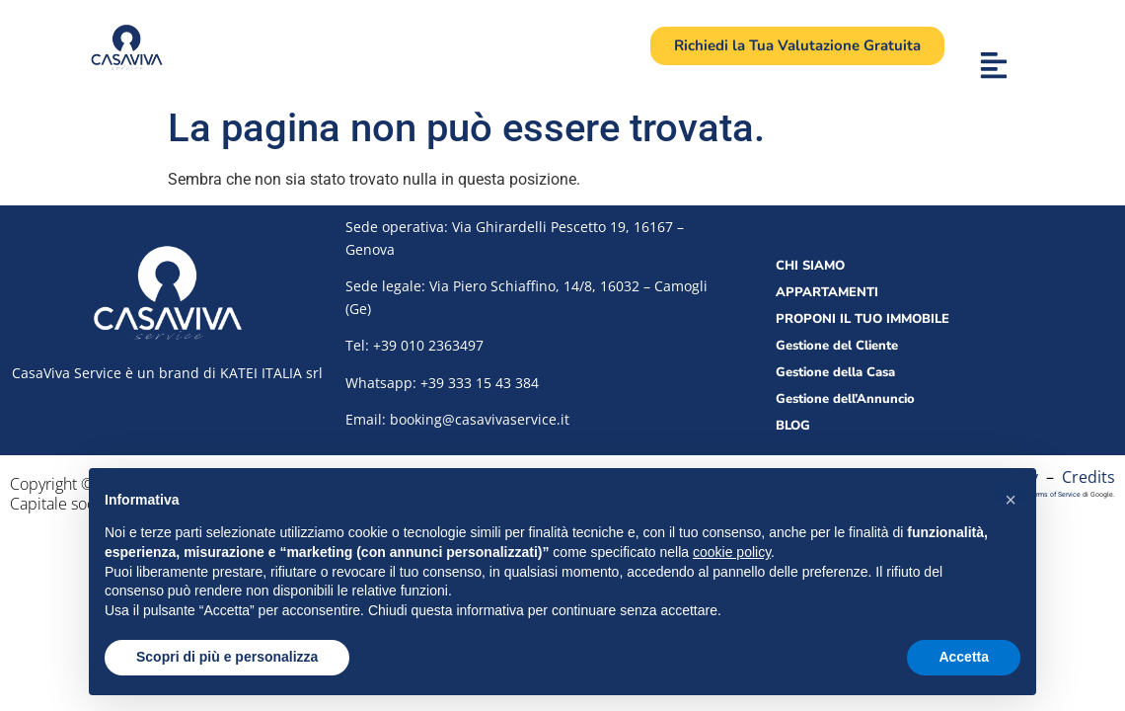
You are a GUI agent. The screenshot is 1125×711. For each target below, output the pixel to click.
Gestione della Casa (835, 372)
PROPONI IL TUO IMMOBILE (862, 319)
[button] (1010, 499)
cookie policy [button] (732, 552)
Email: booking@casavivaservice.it (457, 419)
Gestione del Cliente (837, 346)
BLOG (793, 425)
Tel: (414, 345)
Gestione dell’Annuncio (845, 399)
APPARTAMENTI (827, 292)
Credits (1088, 477)
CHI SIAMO (810, 266)
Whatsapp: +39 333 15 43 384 (442, 382)
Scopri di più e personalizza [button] (227, 657)
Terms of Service (1054, 494)
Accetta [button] (963, 657)
